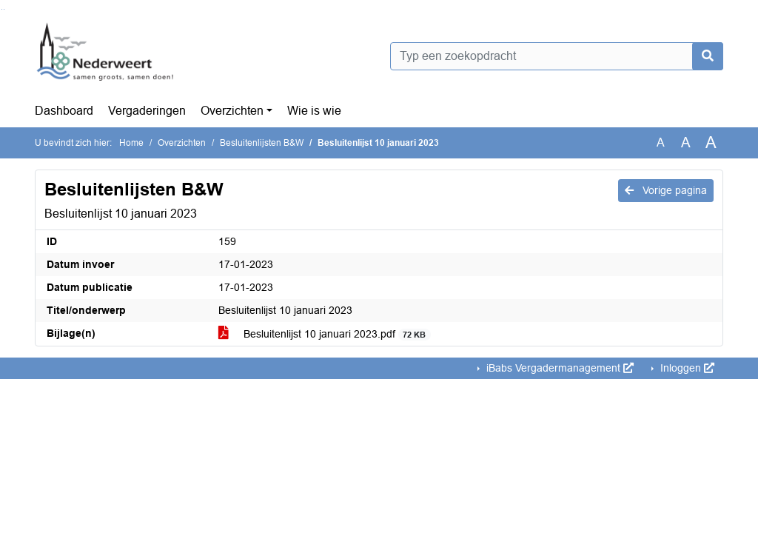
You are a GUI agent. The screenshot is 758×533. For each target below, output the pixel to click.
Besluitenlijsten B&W (261, 143)
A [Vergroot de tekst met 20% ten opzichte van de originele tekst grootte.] (686, 142)
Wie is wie (314, 110)
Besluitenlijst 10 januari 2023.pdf (324, 334)
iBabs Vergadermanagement (558, 368)
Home (131, 143)
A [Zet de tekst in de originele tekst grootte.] (661, 142)
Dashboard (64, 110)
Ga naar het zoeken (1, 9)
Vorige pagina (666, 190)
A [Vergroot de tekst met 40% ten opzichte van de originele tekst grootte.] (711, 143)
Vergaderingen (147, 110)
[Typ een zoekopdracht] (556, 56)
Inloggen (685, 368)
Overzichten (232, 110)
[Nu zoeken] (707, 56)
